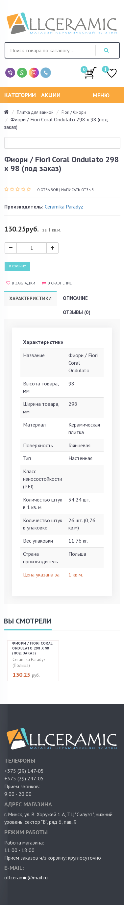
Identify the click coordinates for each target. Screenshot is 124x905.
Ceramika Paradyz (64, 206)
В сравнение (57, 283)
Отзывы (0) (76, 312)
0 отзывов (47, 189)
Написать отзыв (77, 189)
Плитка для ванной (35, 112)
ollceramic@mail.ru (26, 877)
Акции (51, 95)
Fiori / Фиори (74, 112)
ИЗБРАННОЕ (111, 73)
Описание (75, 298)
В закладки (20, 283)
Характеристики (30, 298)
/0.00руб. (90, 72)
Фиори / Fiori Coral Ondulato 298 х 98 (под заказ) (32, 648)
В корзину (17, 266)
